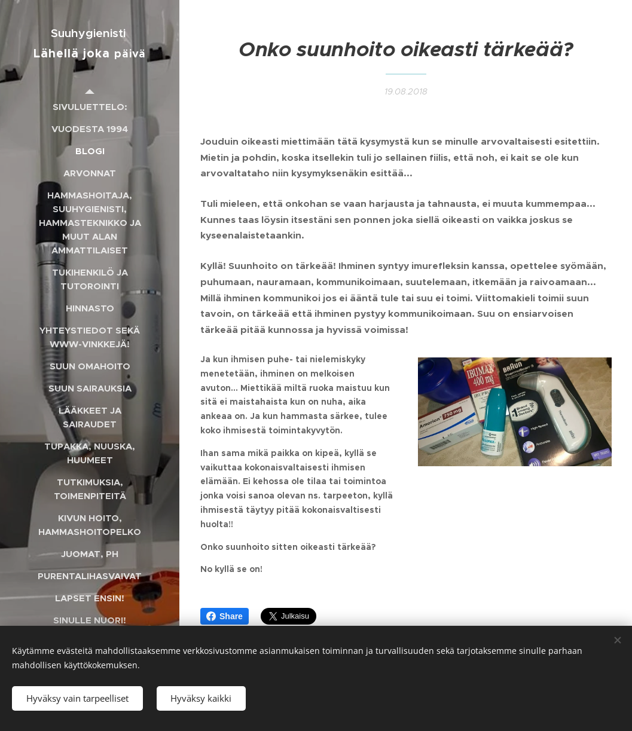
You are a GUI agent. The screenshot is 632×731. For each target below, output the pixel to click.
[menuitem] (90, 107)
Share (224, 616)
